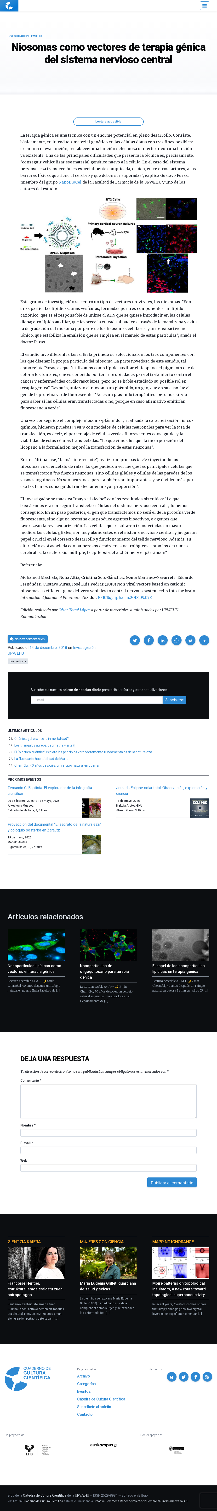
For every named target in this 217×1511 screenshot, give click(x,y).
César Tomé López (74, 610)
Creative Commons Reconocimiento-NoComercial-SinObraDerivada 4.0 (141, 1501)
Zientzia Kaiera (24, 1241)
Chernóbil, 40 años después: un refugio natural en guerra (56, 765)
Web (23, 1160)
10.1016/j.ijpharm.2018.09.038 (125, 597)
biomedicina (18, 661)
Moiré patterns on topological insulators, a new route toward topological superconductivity (179, 1289)
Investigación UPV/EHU (25, 36)
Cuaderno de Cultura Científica (43, 1501)
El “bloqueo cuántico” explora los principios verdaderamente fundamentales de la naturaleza (83, 752)
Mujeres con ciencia (102, 1241)
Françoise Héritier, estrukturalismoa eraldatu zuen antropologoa (35, 1289)
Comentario (30, 1080)
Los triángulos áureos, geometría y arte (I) (45, 745)
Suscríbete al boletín (94, 1407)
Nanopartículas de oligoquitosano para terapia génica (104, 972)
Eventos (84, 1391)
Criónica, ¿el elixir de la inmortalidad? (41, 739)
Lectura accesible (108, 121)
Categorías (86, 1384)
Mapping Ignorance (173, 1241)
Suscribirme (175, 700)
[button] (135, 640)
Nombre (27, 1125)
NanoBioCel (70, 182)
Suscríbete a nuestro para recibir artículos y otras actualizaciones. (99, 690)
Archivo (83, 1376)
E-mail (26, 1143)
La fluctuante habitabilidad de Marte (41, 759)
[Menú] (204, 5)
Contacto (85, 1414)
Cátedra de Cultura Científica (101, 1399)
